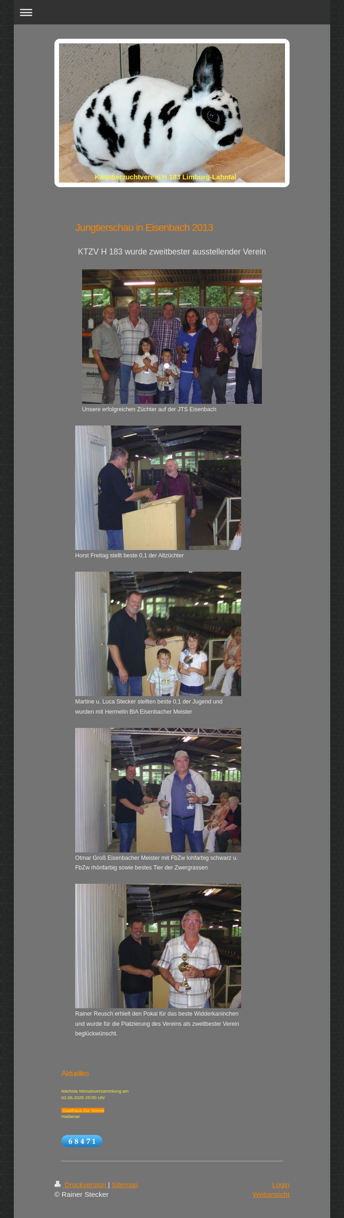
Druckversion (81, 1184)
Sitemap (125, 1184)
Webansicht (271, 1194)
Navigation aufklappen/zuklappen (172, 12)
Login (281, 1184)
